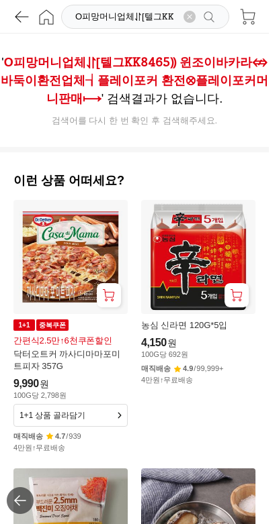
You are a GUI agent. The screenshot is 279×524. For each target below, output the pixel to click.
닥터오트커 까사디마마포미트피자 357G (66, 360)
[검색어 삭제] (189, 16)
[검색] (125, 16)
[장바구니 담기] (109, 295)
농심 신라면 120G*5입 (184, 325)
